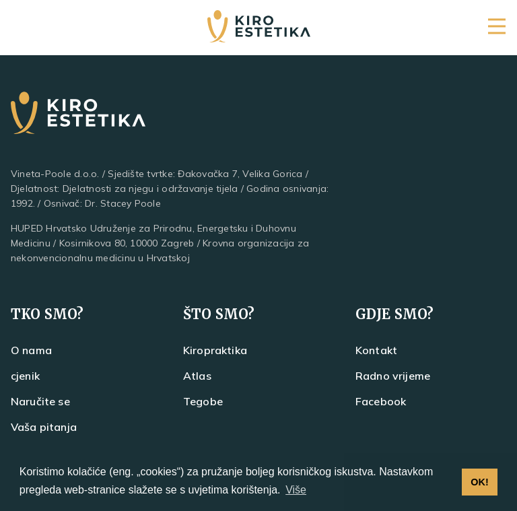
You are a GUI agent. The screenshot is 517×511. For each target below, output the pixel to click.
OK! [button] (479, 482)
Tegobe (203, 401)
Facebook (380, 401)
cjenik (25, 375)
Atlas (197, 375)
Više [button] (295, 490)
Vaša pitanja (44, 427)
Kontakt (376, 350)
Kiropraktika (215, 350)
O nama (31, 350)
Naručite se (40, 401)
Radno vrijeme (392, 375)
